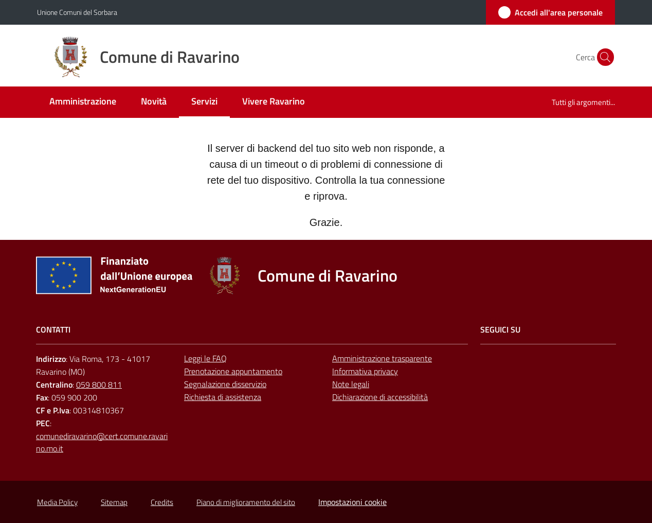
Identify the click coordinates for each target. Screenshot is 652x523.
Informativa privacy (365, 371)
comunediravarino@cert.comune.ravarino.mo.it (102, 442)
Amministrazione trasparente (382, 358)
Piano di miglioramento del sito (245, 502)
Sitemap (114, 502)
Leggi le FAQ (205, 358)
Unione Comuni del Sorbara (77, 12)
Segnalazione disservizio (225, 384)
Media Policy (57, 502)
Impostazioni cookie (352, 502)
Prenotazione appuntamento (233, 371)
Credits (162, 502)
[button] (602, 57)
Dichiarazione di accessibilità (380, 397)
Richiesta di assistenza (222, 397)
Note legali (350, 384)
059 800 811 (99, 384)
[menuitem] (83, 102)
